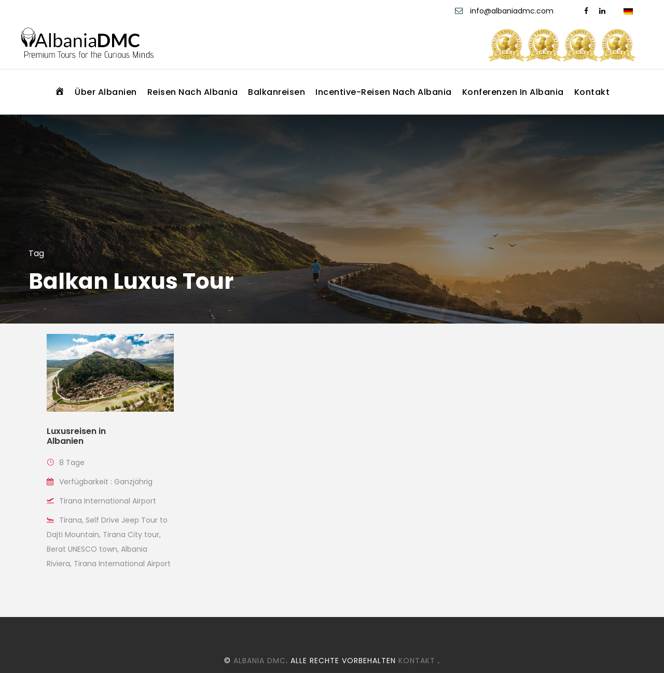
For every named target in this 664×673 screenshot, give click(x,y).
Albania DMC (259, 660)
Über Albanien (106, 92)
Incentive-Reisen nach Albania (383, 92)
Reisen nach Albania (192, 92)
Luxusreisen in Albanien (76, 436)
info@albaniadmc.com (513, 11)
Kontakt (592, 92)
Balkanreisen (276, 92)
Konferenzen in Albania (513, 92)
